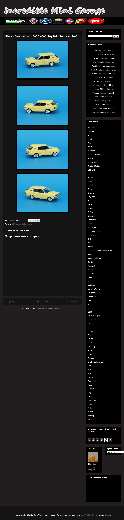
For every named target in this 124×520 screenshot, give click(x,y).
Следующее (10, 302)
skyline (24, 224)
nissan (18, 224)
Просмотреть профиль (93, 468)
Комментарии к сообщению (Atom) (49, 308)
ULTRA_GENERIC (87, 515)
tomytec (30, 224)
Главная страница (41, 302)
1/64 (13, 224)
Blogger (107, 515)
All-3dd (93, 464)
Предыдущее (73, 302)
